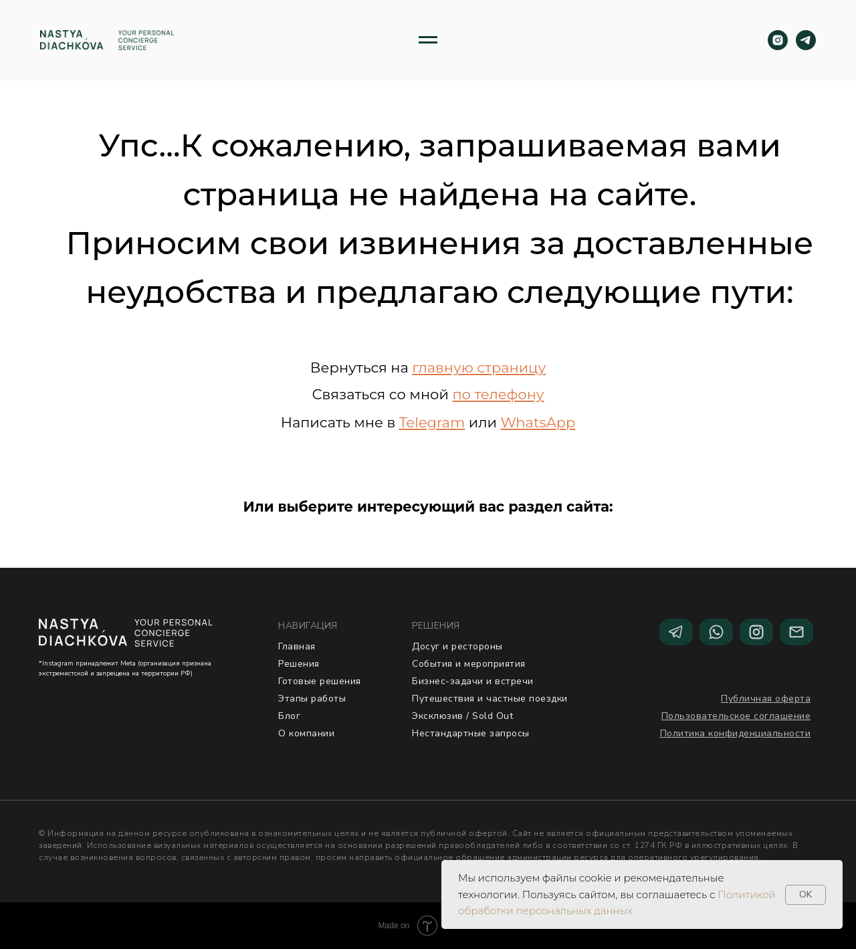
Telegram (432, 422)
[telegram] (806, 40)
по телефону (498, 394)
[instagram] (778, 40)
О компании (306, 733)
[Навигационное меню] (428, 40)
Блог (289, 716)
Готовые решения (319, 681)
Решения (299, 663)
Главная (297, 646)
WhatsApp (537, 422)
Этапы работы (312, 698)
